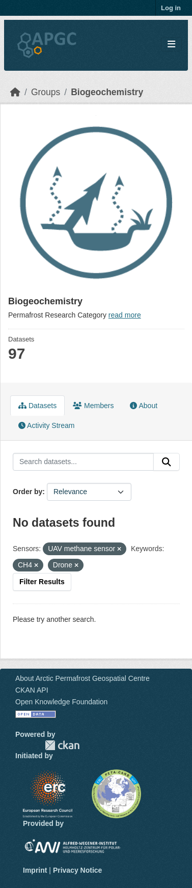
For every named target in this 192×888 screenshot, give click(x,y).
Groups (45, 92)
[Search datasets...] (83, 462)
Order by (27, 492)
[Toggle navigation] (171, 44)
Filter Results (42, 582)
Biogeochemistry (107, 92)
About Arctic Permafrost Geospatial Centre (82, 678)
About (143, 406)
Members (93, 406)
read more (124, 315)
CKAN (62, 745)
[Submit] (166, 462)
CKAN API (31, 690)
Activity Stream (46, 425)
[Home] (15, 92)
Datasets (37, 406)
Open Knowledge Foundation (61, 702)
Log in (171, 8)
